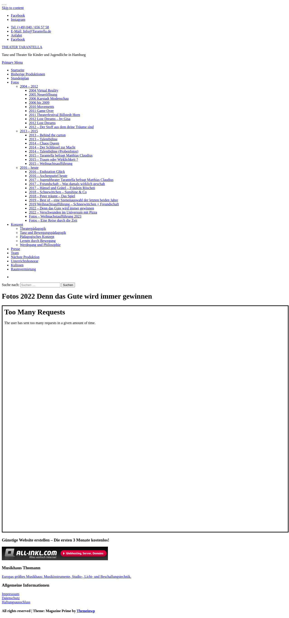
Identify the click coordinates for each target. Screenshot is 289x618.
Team (15, 253)
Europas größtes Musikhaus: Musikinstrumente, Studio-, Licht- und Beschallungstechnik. (66, 577)
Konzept (17, 224)
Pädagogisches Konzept (37, 237)
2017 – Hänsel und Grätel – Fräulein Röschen (62, 188)
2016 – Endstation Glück (47, 172)
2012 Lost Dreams (42, 123)
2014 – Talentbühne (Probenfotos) (53, 151)
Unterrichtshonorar (24, 261)
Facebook (18, 39)
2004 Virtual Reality (43, 90)
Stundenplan (20, 78)
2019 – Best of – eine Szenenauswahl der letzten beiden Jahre (73, 200)
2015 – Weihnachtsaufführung (50, 163)
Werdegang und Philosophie (40, 245)
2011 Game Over (41, 111)
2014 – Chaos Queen (44, 143)
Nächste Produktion (25, 257)
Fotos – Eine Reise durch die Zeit (53, 220)
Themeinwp (86, 611)
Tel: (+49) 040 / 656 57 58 (30, 27)
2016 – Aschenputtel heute (48, 176)
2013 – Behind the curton (47, 135)
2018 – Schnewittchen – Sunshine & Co (58, 192)
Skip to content (13, 8)
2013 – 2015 (29, 131)
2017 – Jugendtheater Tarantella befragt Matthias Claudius (71, 180)
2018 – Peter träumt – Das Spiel (52, 196)
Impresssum (10, 594)
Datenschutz (11, 598)
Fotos (15, 82)
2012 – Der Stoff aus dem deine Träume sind (61, 127)
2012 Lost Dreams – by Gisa (49, 119)
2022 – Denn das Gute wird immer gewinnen (61, 208)
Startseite (17, 70)
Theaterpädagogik (33, 228)
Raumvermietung (23, 269)
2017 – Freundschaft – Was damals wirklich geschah (67, 184)
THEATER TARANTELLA (22, 47)
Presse (15, 249)
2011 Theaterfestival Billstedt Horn (54, 115)
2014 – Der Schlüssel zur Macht (52, 147)
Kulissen (17, 265)
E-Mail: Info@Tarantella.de (31, 31)
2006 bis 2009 (39, 103)
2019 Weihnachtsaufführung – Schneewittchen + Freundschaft (74, 204)
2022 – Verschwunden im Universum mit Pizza (63, 212)
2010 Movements (41, 107)
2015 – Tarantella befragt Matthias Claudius (61, 155)
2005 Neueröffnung (43, 94)
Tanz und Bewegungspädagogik (43, 233)
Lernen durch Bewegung (38, 241)
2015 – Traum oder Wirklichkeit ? (53, 159)
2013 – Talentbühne (43, 139)
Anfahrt (16, 35)
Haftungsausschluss (16, 602)
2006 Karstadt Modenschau (49, 98)
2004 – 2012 (29, 86)
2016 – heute (29, 168)
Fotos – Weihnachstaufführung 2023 (55, 216)
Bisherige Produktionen (28, 74)
